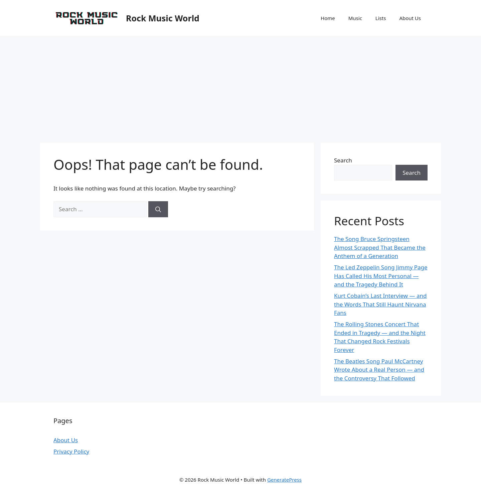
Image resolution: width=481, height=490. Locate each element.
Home (328, 18)
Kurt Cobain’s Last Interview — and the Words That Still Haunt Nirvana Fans (380, 304)
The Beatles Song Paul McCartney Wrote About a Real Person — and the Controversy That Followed (379, 369)
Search (343, 160)
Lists (380, 18)
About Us (410, 18)
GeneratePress (284, 479)
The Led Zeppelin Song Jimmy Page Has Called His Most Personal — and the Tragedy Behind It (381, 275)
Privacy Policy (71, 451)
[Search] (158, 209)
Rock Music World (162, 18)
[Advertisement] (240, 86)
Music (355, 18)
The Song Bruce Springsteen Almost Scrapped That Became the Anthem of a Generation (380, 247)
